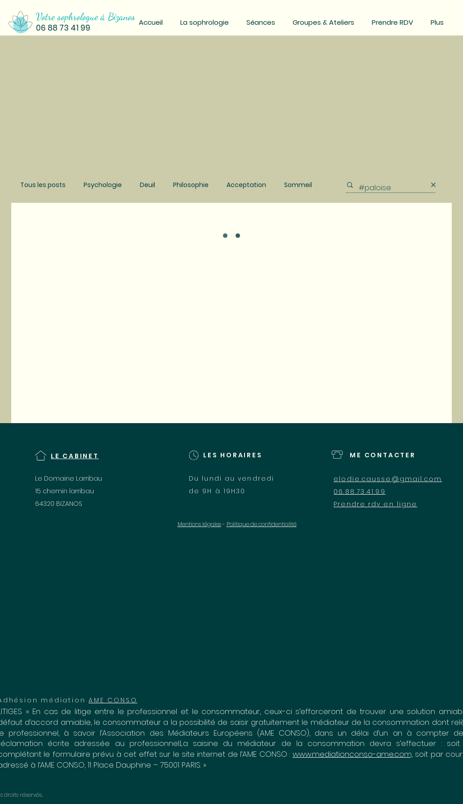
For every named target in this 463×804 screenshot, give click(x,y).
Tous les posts (43, 185)
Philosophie (191, 185)
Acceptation (246, 185)
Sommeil (298, 185)
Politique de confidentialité (262, 524)
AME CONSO (113, 700)
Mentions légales (199, 524)
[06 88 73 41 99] (85, 28)
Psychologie (103, 185)
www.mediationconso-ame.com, (353, 754)
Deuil (147, 185)
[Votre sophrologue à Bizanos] (90, 16)
